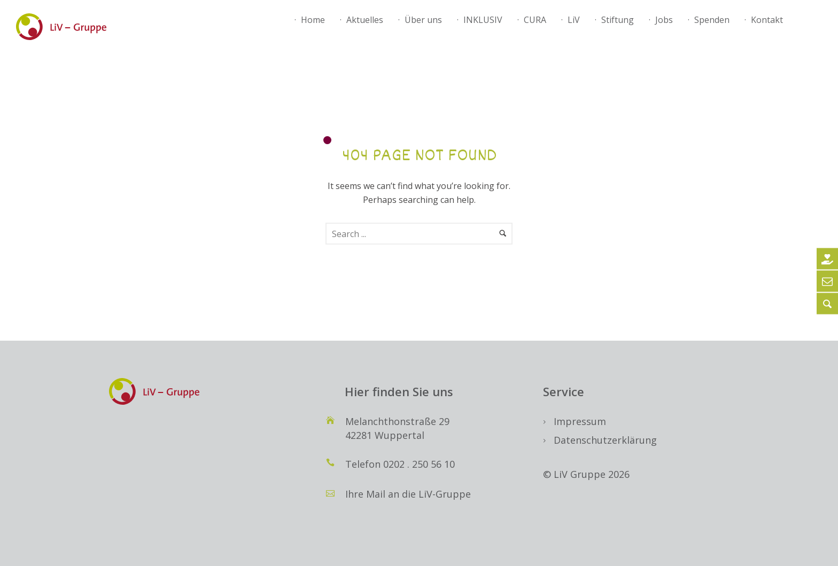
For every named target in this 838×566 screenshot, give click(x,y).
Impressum (580, 421)
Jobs (664, 20)
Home (313, 20)
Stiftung (617, 20)
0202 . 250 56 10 (419, 464)
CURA (535, 20)
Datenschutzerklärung (605, 440)
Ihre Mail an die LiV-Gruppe (408, 494)
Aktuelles (364, 20)
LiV (574, 20)
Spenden (712, 20)
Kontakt (767, 20)
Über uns (423, 20)
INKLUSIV (482, 20)
